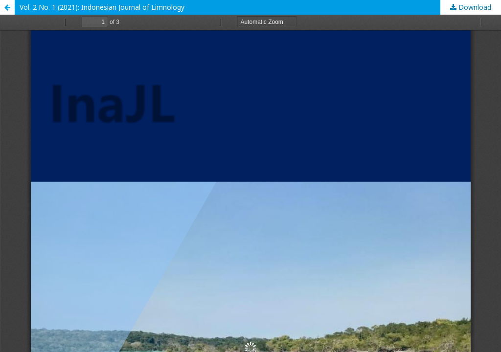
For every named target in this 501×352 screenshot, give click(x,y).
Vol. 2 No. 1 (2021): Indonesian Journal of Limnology (102, 7)
